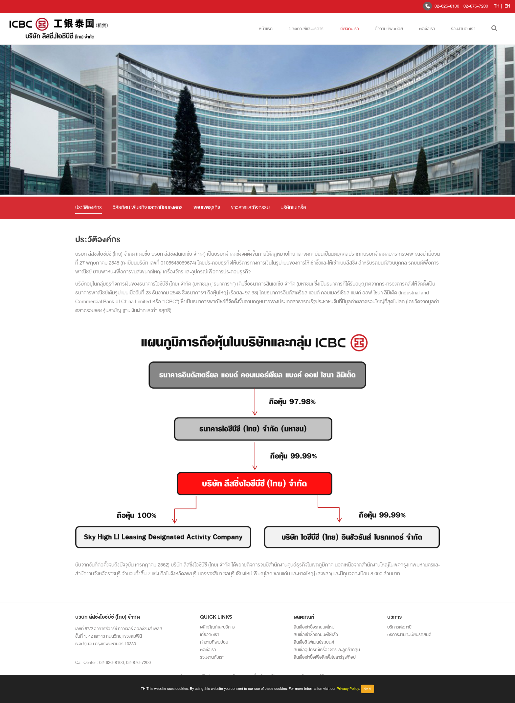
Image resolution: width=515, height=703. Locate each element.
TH (496, 6)
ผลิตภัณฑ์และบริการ (306, 28)
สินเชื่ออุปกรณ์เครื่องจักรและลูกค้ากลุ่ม (327, 649)
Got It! (367, 689)
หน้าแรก (266, 28)
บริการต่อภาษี (399, 627)
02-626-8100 (447, 6)
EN (507, 6)
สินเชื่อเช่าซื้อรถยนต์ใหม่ (314, 627)
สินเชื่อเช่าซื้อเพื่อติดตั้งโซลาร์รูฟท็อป (325, 657)
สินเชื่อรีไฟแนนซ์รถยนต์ (314, 642)
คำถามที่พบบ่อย (389, 28)
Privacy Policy (348, 689)
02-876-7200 (475, 6)
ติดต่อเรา (427, 28)
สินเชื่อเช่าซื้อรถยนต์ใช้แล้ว (316, 634)
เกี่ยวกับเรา (349, 28)
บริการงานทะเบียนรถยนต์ (409, 634)
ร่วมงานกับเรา (463, 28)
